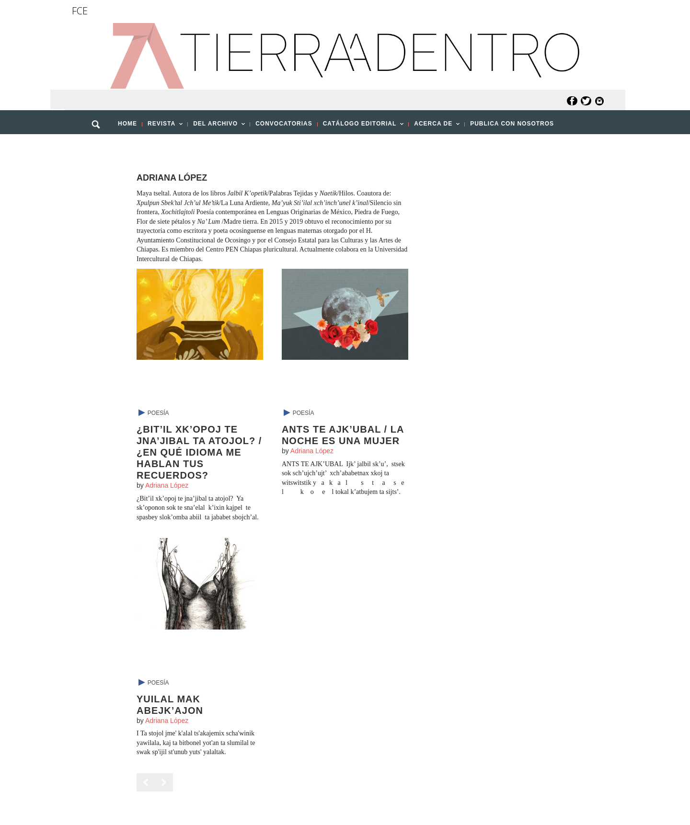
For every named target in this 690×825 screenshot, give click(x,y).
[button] (99, 145)
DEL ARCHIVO (216, 126)
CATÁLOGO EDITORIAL (361, 126)
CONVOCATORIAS (283, 123)
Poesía (158, 413)
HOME (127, 123)
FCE (80, 10)
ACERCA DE (434, 126)
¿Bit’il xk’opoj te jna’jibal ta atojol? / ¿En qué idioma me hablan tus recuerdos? (199, 452)
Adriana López (166, 485)
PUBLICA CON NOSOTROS (512, 123)
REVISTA (162, 126)
